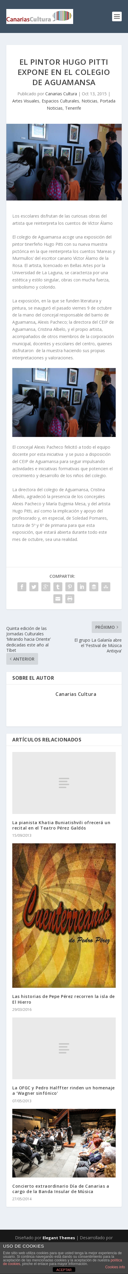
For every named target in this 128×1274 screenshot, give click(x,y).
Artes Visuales (25, 101)
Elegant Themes (59, 1237)
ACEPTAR (64, 1270)
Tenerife (73, 108)
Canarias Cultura (61, 94)
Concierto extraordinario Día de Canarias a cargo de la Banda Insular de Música (60, 1188)
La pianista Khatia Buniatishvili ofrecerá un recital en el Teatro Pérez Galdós (61, 825)
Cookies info (115, 1267)
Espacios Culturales (60, 101)
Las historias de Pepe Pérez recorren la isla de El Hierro (63, 999)
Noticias (89, 101)
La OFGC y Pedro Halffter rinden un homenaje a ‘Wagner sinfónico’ (63, 1090)
